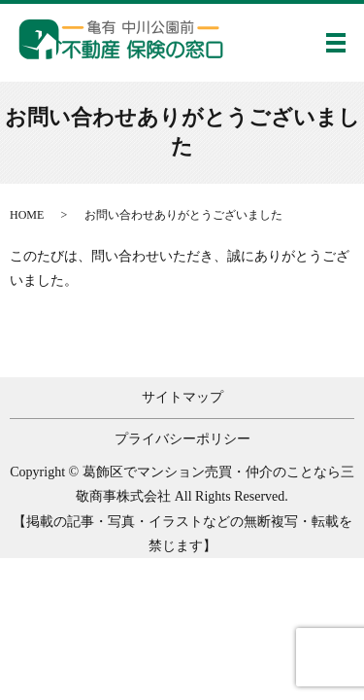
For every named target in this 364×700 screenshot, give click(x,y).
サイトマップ (182, 397)
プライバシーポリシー (182, 439)
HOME (27, 215)
